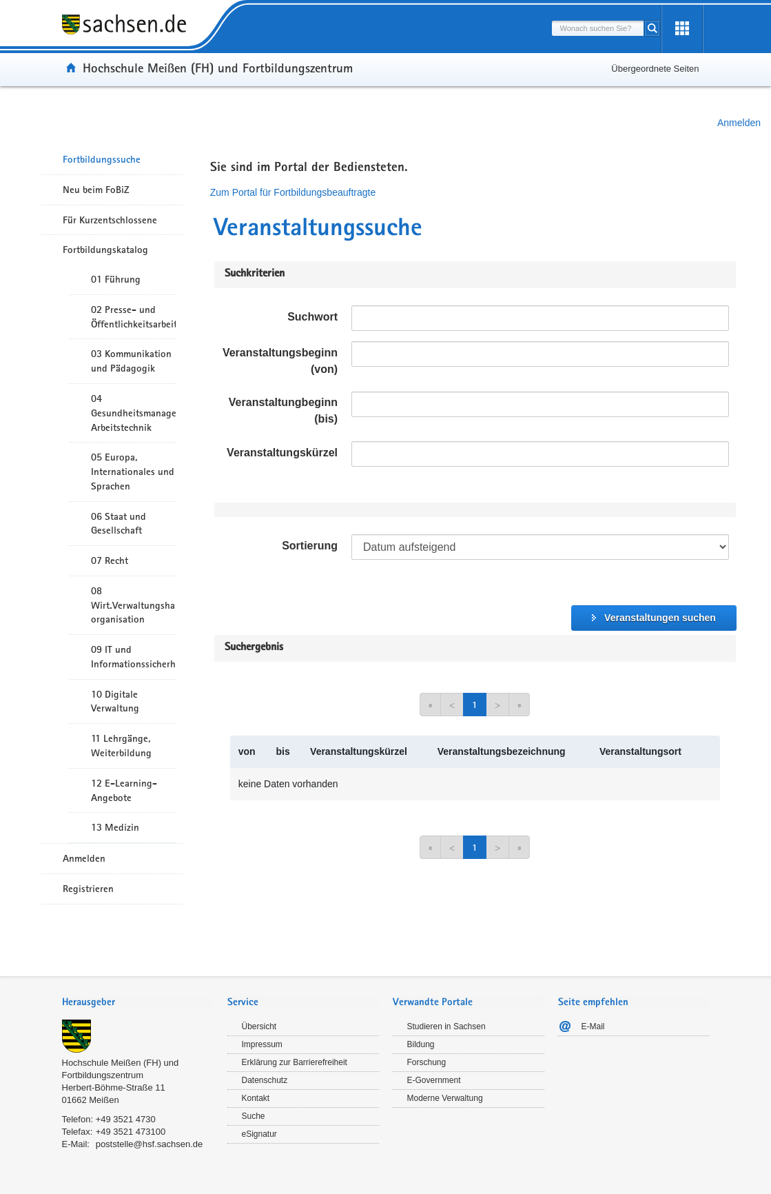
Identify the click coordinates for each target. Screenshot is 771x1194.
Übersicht (259, 1026)
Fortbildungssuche (102, 159)
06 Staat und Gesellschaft (118, 523)
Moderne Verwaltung (445, 1098)
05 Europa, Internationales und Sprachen (132, 471)
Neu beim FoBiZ (96, 189)
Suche (253, 1116)
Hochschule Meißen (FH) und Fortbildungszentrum (218, 67)
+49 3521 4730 (126, 1119)
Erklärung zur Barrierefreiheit (294, 1062)
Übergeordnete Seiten (655, 68)
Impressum (262, 1044)
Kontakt (256, 1098)
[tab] (138, 1003)
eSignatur (259, 1134)
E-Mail (593, 1026)
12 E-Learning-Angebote (124, 790)
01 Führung (116, 279)
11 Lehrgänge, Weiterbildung (121, 745)
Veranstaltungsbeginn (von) (280, 361)
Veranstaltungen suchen (660, 617)
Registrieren (88, 888)
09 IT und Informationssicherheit (133, 656)
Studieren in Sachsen (446, 1026)
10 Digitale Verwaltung (115, 701)
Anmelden (739, 122)
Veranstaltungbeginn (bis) (283, 410)
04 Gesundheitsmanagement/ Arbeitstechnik (133, 413)
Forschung (426, 1062)
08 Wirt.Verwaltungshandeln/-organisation (133, 605)
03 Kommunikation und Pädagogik (131, 360)
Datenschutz (265, 1080)
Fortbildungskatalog (105, 249)
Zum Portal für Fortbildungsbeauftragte (293, 192)
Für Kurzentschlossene (110, 220)
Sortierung (310, 546)
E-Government (434, 1080)
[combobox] (598, 28)
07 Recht (109, 560)
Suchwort (312, 317)
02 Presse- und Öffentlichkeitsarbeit (133, 316)
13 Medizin (115, 827)
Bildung (421, 1044)
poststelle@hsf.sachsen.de (149, 1144)
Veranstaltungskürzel (282, 452)
